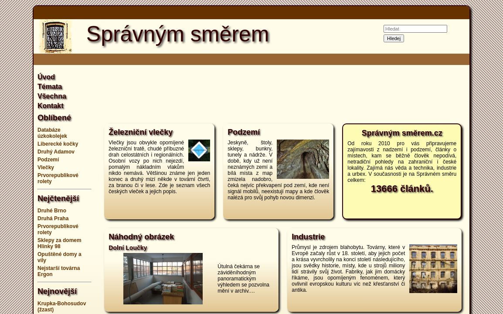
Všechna (51, 96)
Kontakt (50, 105)
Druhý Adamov (56, 152)
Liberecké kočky (57, 144)
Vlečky (45, 167)
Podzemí (48, 160)
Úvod (46, 77)
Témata (49, 86)
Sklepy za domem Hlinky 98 (59, 243)
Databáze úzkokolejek (52, 133)
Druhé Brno (51, 211)
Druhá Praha (52, 218)
